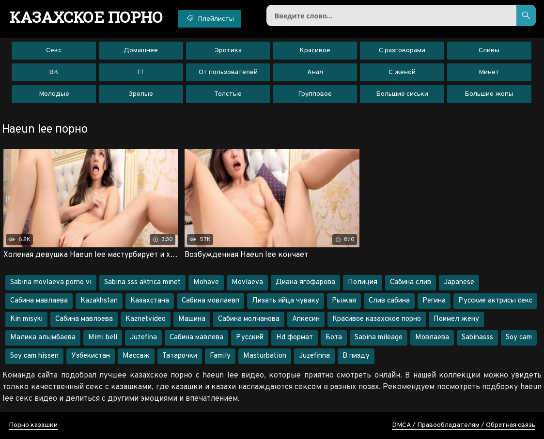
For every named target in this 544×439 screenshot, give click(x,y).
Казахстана (149, 300)
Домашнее (141, 50)
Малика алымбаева (43, 337)
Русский (250, 337)
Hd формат (294, 337)
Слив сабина (389, 300)
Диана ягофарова (305, 282)
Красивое (314, 50)
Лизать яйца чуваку (285, 300)
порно (86, 17)
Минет (489, 72)
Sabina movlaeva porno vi (51, 282)
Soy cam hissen (34, 356)
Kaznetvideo (145, 319)
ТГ (141, 72)
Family (220, 356)
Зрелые (140, 94)
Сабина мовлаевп (210, 300)
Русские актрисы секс (495, 300)
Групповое (315, 94)
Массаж (136, 356)
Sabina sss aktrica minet (142, 282)
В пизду (356, 356)
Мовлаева (432, 337)
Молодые (54, 94)
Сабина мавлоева (84, 319)
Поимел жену (456, 319)
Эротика (228, 50)
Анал (315, 72)
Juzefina (143, 337)
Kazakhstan (99, 300)
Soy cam (519, 337)
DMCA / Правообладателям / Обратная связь (463, 425)
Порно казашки (33, 425)
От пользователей (228, 72)
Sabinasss (477, 337)
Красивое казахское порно (376, 319)
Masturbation (264, 356)
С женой (402, 72)
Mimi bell (102, 337)
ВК (54, 72)
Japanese (459, 282)
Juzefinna (314, 356)
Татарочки (179, 356)
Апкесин (306, 319)
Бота (334, 337)
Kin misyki (26, 319)
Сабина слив (410, 282)
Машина (191, 319)
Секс (54, 50)
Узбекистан (90, 356)
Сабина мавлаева (39, 300)
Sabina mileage (379, 337)
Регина (434, 300)
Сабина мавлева (196, 337)
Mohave (206, 282)
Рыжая (344, 300)
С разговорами (402, 50)
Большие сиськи (402, 94)
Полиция (362, 282)
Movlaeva (247, 282)
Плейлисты (209, 18)
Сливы (489, 50)
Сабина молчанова (249, 319)
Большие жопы (489, 94)
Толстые (228, 94)
